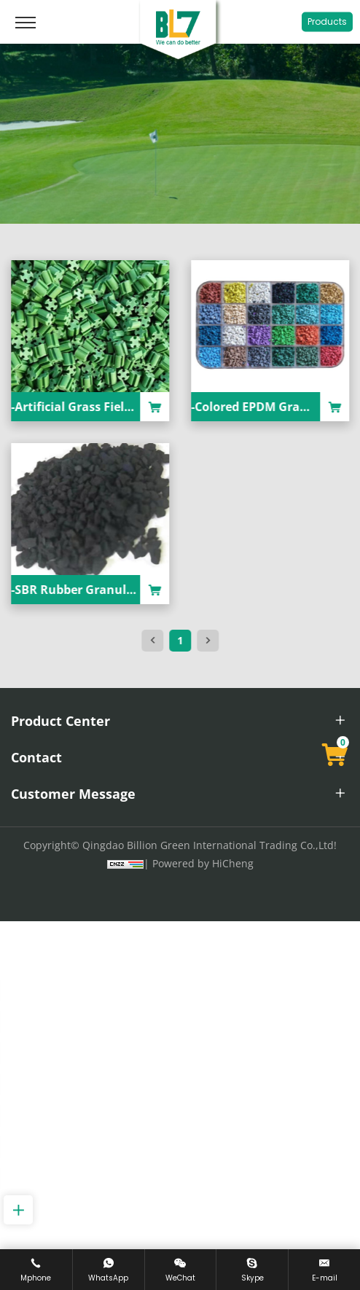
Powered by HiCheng (203, 863)
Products (327, 21)
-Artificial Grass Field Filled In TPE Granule (144, 407)
